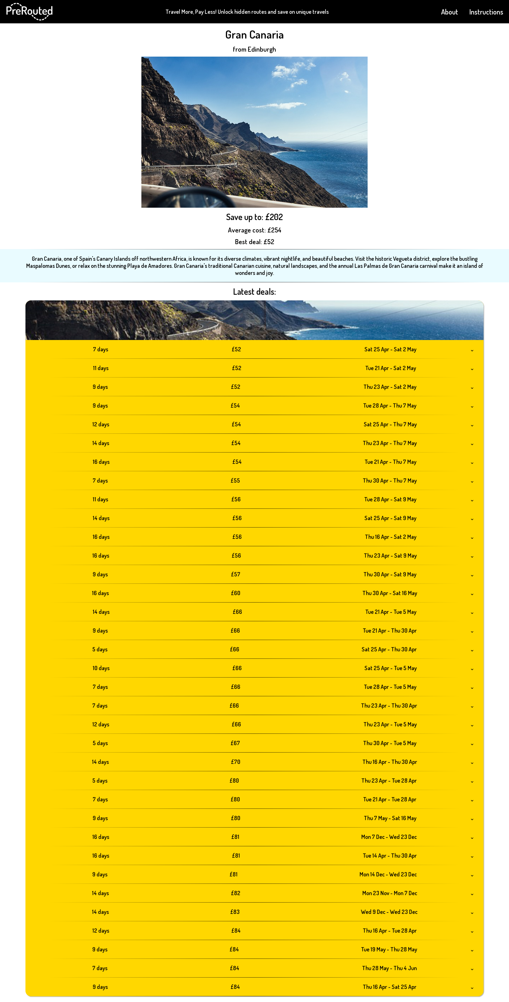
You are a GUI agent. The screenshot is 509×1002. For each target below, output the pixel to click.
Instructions (486, 11)
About (449, 11)
